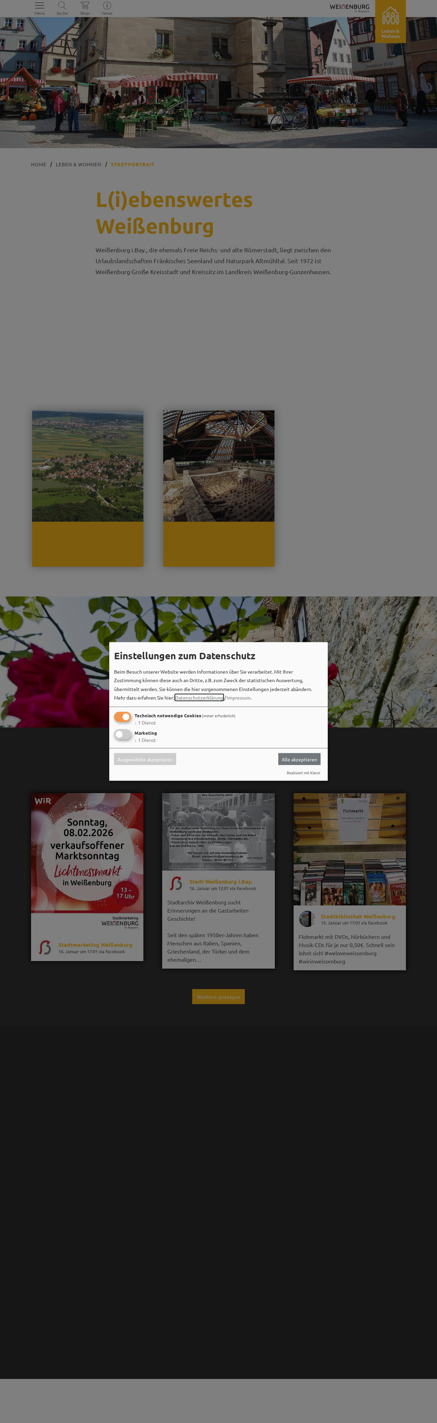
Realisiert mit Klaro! (303, 772)
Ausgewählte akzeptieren (145, 759)
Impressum (239, 697)
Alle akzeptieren (299, 759)
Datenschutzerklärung (199, 697)
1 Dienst (145, 722)
